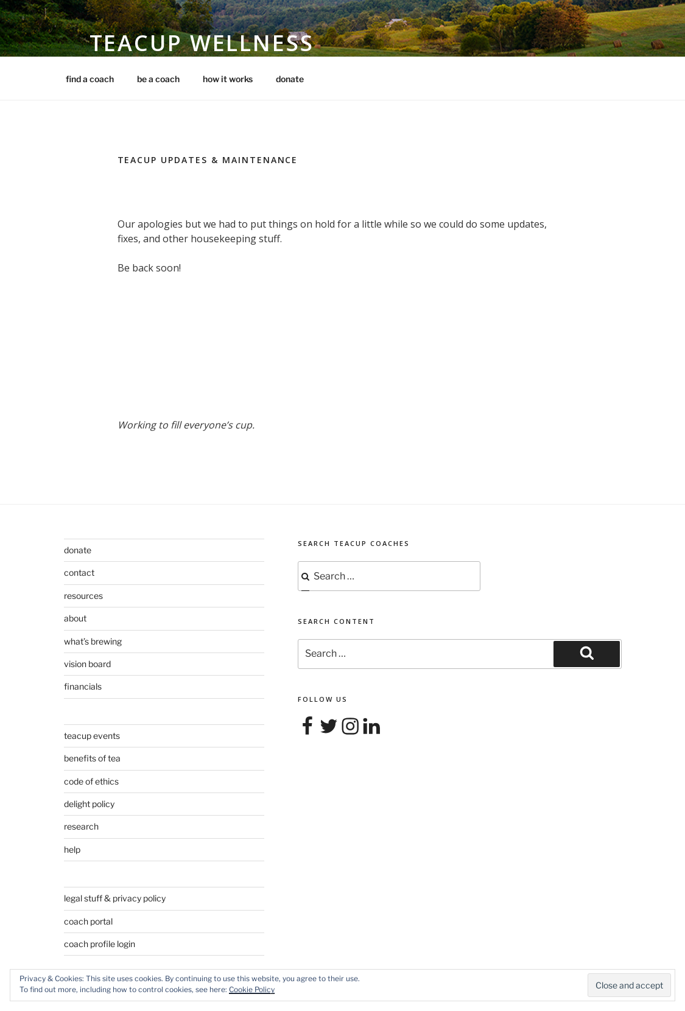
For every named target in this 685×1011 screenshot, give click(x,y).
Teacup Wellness (202, 43)
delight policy (89, 804)
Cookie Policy (252, 989)
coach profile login (99, 944)
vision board (87, 664)
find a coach (90, 79)
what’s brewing (93, 641)
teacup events (92, 735)
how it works (228, 79)
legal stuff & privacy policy (115, 898)
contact (79, 572)
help (72, 849)
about (75, 618)
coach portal (88, 921)
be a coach (158, 79)
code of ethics (91, 781)
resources (83, 595)
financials (83, 686)
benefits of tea (92, 758)
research (81, 826)
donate (290, 79)
